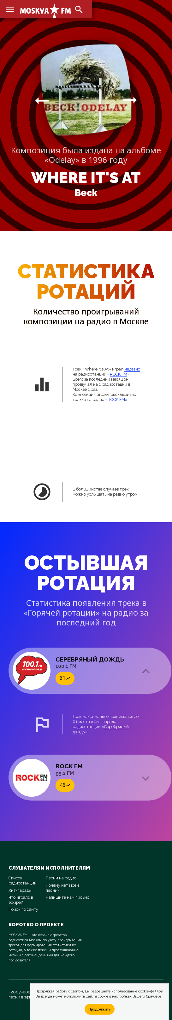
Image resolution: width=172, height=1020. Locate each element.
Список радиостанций (23, 880)
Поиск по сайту (23, 909)
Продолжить (99, 1009)
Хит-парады (20, 890)
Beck (86, 192)
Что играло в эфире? (21, 900)
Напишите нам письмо (67, 897)
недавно (132, 369)
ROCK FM (118, 374)
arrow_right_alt (42, 100)
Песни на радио (61, 878)
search (79, 9)
